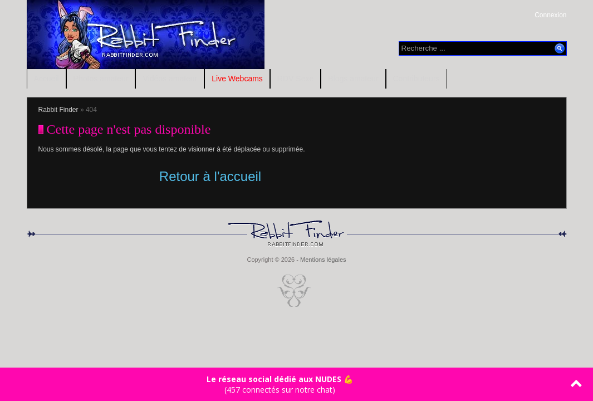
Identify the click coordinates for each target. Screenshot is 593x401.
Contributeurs (416, 78)
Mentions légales (323, 259)
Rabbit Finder (58, 110)
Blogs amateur (353, 78)
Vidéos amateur (170, 78)
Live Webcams (237, 78)
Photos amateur (101, 78)
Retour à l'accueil (210, 176)
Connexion (550, 15)
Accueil (46, 78)
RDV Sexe (295, 78)
